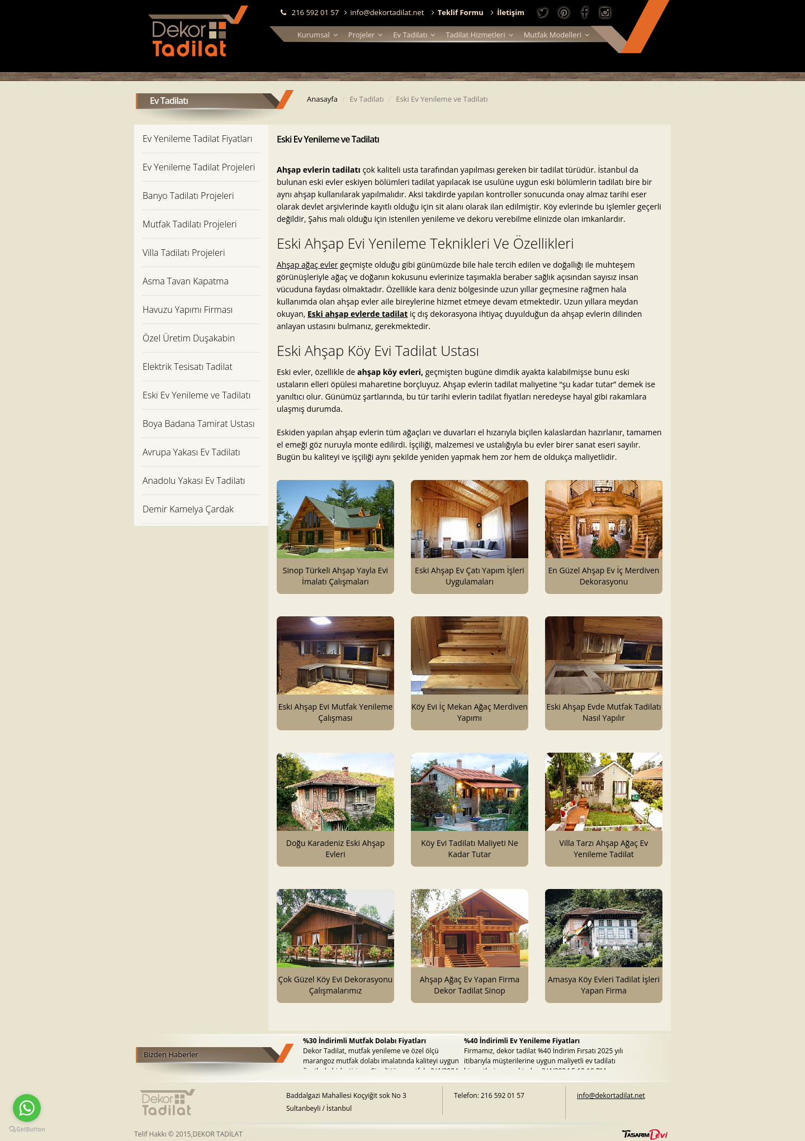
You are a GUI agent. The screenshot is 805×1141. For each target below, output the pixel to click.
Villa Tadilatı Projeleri (184, 252)
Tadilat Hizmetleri (479, 35)
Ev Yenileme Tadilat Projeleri (199, 167)
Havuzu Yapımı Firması (188, 309)
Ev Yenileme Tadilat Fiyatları (198, 138)
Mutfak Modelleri (556, 35)
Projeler (365, 35)
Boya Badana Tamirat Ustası (199, 423)
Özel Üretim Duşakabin (189, 338)
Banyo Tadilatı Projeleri (188, 195)
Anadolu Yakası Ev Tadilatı (194, 480)
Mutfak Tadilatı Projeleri (190, 224)
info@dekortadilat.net (384, 12)
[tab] (201, 138)
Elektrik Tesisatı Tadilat (188, 366)
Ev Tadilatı (414, 35)
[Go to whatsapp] (27, 1108)
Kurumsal (317, 35)
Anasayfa (322, 99)
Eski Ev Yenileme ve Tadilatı (196, 395)
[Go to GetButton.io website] (27, 1129)
